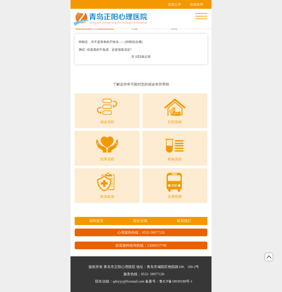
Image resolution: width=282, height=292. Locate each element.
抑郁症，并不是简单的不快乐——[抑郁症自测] (110, 42)
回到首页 (96, 221)
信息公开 (174, 4)
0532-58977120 (153, 232)
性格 (134, 29)
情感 (174, 29)
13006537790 (157, 245)
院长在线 (140, 221)
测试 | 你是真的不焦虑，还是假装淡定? (105, 49)
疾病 (94, 29)
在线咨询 (196, 4)
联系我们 (184, 221)
